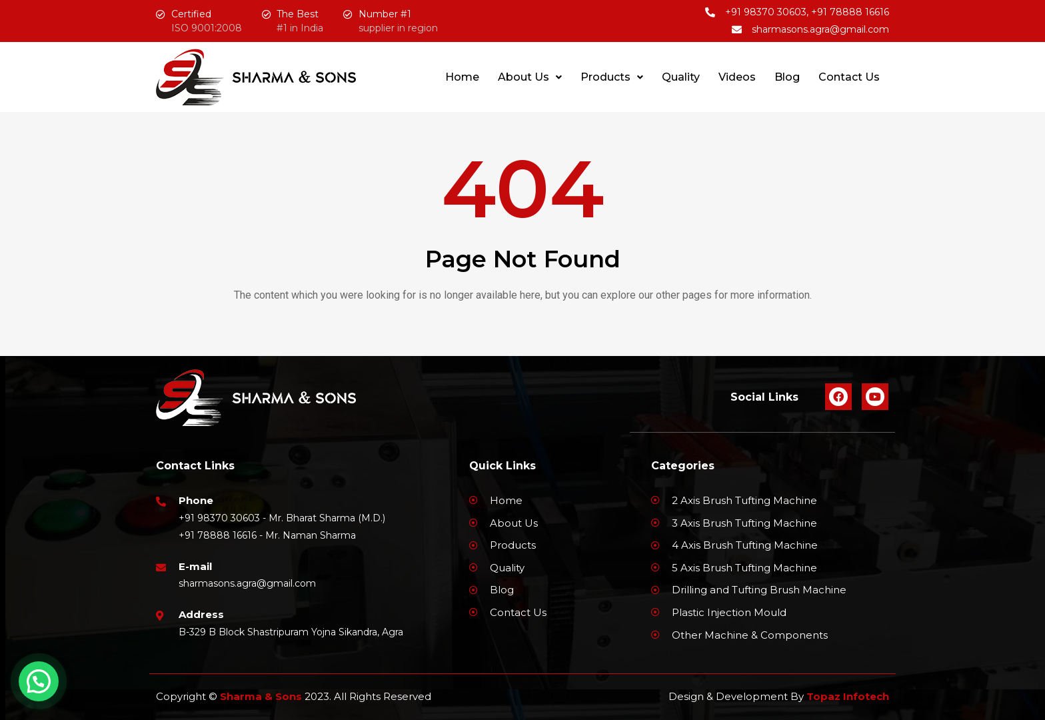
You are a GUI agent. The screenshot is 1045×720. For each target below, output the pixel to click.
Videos (737, 77)
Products (611, 77)
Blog (787, 77)
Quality (681, 77)
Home (462, 77)
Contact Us (849, 77)
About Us (530, 77)
